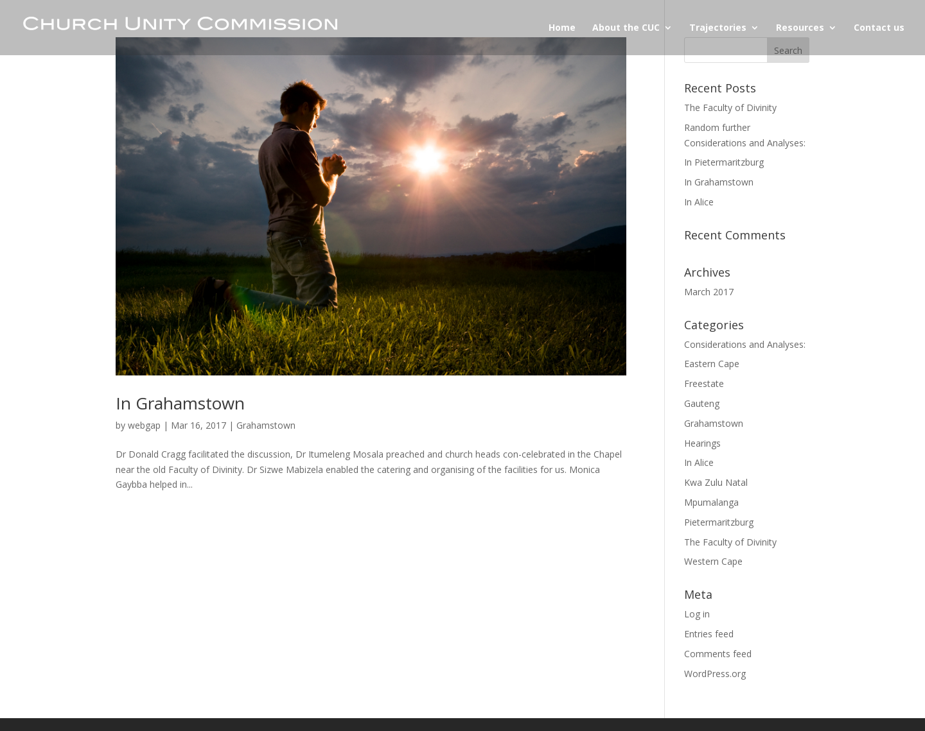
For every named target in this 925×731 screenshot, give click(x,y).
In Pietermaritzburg (724, 162)
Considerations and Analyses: (745, 344)
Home (562, 28)
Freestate (704, 383)
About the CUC (626, 28)
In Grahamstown (180, 403)
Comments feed (718, 654)
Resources (800, 28)
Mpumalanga (711, 502)
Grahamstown (265, 425)
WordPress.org (715, 673)
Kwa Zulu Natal (716, 482)
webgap (144, 425)
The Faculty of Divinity (730, 107)
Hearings (702, 443)
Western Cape (713, 561)
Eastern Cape (711, 363)
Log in (697, 614)
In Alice (699, 202)
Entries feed (709, 634)
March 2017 (709, 292)
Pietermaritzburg (718, 522)
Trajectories (717, 28)
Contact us (879, 28)
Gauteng (701, 403)
